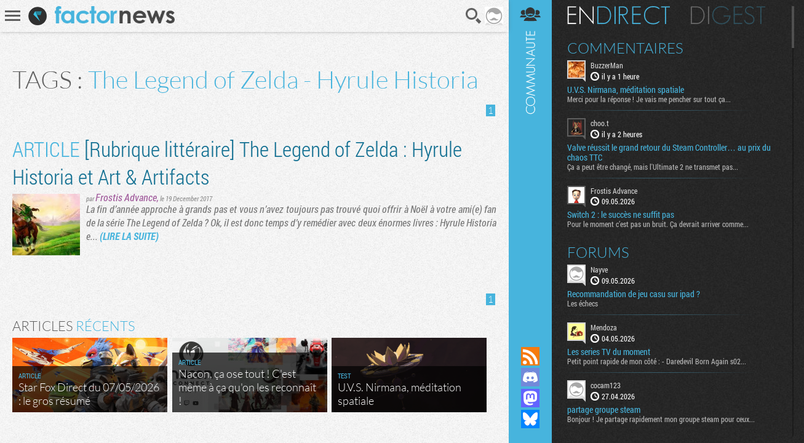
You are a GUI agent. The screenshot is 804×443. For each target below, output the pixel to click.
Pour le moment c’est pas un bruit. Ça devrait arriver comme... (658, 224)
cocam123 (606, 385)
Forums (598, 252)
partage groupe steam (603, 410)
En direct (618, 15)
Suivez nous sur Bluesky (530, 419)
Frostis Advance (126, 197)
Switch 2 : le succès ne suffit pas (620, 215)
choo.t (600, 123)
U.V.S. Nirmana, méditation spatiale (625, 90)
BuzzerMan (607, 65)
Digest (728, 15)
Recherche (473, 16)
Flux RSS (530, 356)
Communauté (530, 161)
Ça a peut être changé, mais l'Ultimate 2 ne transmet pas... (652, 167)
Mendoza (604, 327)
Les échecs (582, 303)
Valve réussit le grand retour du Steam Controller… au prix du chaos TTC (669, 152)
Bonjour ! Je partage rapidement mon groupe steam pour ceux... (661, 419)
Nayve (599, 269)
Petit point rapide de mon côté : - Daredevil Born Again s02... (656, 361)
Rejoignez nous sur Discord (530, 377)
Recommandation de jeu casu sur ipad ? (633, 294)
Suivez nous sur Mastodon (530, 398)
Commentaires (625, 48)
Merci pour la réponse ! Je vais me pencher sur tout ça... (649, 99)
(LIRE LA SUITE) (129, 235)
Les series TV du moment (608, 352)
